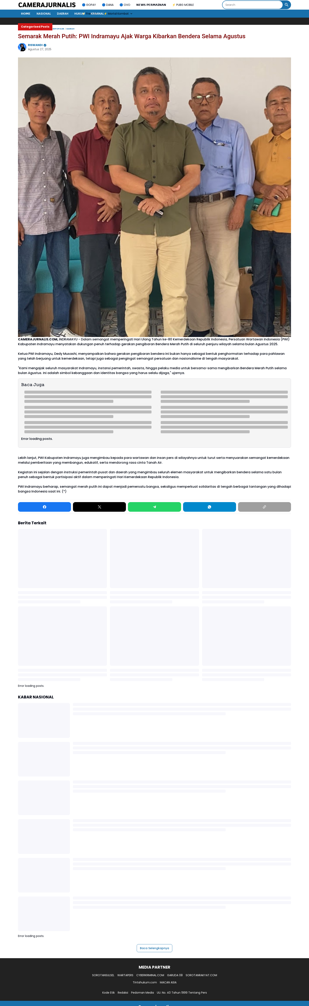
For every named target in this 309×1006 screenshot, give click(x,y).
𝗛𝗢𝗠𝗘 (26, 14)
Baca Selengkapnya (154, 948)
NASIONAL (44, 14)
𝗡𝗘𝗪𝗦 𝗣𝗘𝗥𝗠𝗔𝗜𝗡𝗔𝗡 (151, 5)
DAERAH (62, 14)
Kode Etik (108, 993)
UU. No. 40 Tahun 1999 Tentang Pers (182, 993)
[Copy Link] (264, 507)
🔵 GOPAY (89, 5)
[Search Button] (287, 5)
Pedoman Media (142, 993)
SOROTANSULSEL (103, 975)
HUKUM (79, 14)
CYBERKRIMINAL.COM (150, 975)
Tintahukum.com (145, 982)
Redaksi (123, 993)
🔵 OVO (125, 5)
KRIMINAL (97, 14)
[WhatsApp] (209, 507)
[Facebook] (44, 507)
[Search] (252, 5)
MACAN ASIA (168, 982)
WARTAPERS (125, 975)
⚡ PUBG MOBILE (183, 5)
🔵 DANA (108, 5)
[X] (99, 507)
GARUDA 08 (175, 975)
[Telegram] (154, 507)
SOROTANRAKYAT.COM (201, 975)
